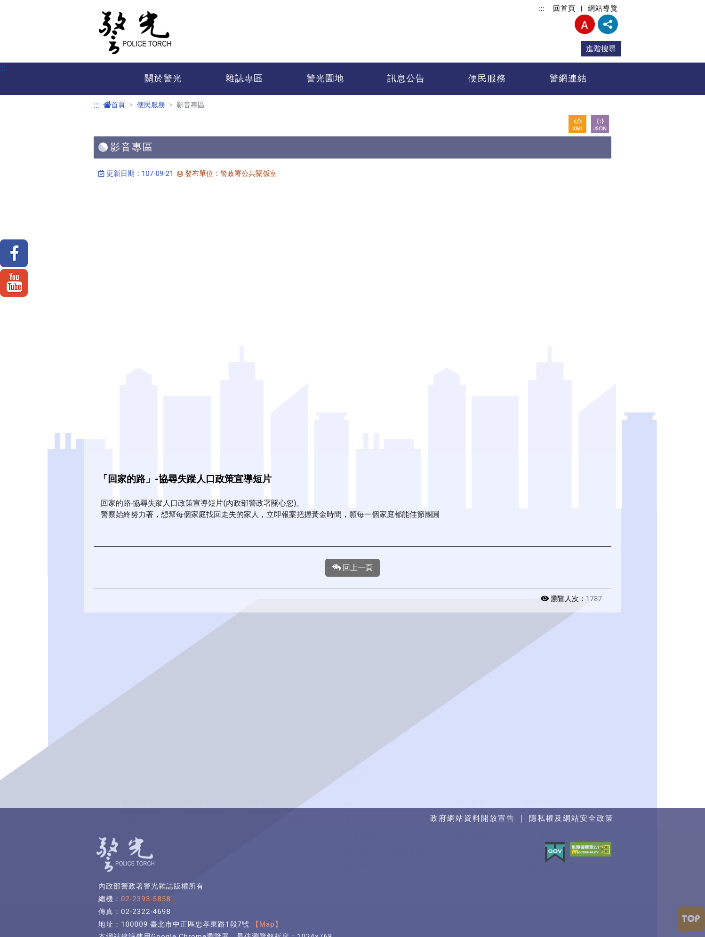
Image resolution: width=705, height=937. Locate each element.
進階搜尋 (601, 48)
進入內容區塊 (22, 5)
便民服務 (487, 78)
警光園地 (325, 78)
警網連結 (568, 78)
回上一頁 (352, 567)
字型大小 (585, 24)
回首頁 (564, 8)
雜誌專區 (244, 78)
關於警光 (163, 78)
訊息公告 (406, 78)
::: (541, 8)
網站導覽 (603, 8)
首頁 (114, 105)
